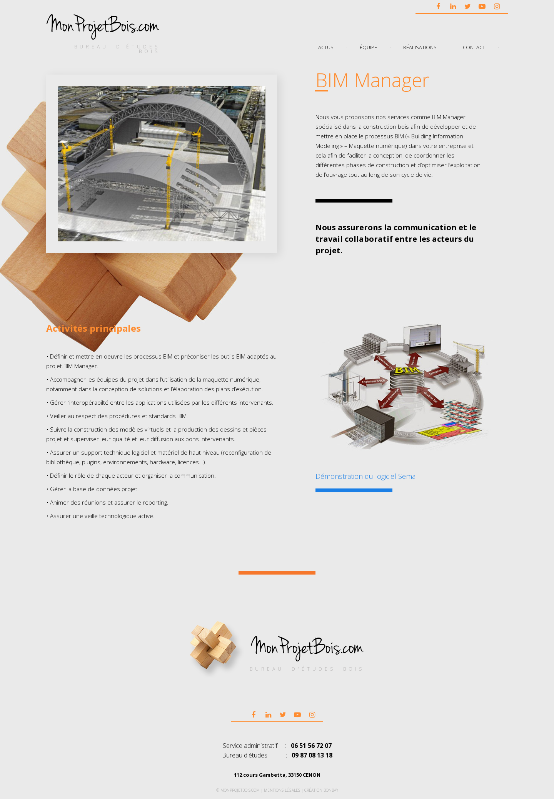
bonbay (331, 790)
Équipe (368, 47)
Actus (326, 47)
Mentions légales (282, 790)
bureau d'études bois (117, 49)
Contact (474, 47)
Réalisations (420, 47)
